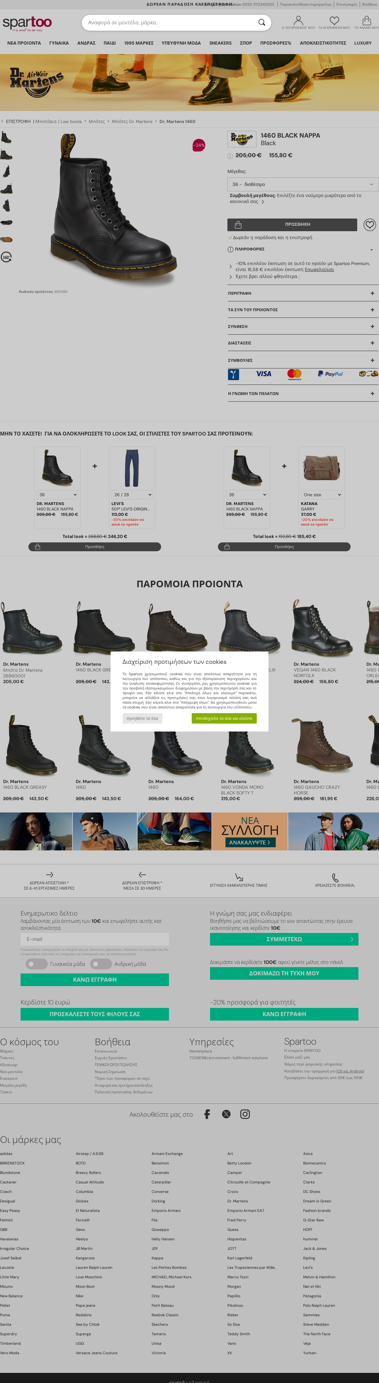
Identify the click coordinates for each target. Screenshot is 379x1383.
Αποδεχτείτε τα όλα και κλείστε (224, 718)
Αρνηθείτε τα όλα (142, 718)
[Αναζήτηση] (262, 23)
